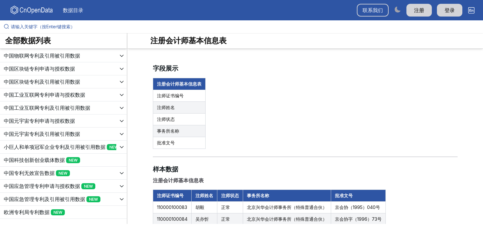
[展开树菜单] (63, 55)
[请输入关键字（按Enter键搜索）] (244, 27)
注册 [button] (419, 10)
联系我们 (373, 10)
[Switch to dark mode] (397, 9)
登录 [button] (450, 10)
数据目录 (73, 10)
